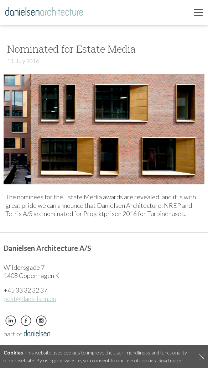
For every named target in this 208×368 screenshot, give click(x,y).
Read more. (170, 360)
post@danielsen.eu (30, 299)
